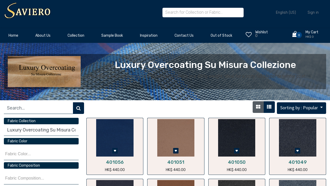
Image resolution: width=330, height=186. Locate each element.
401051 (175, 162)
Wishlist (261, 32)
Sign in (313, 12)
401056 (115, 162)
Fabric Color (17, 141)
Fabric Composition (24, 165)
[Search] (78, 108)
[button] (301, 108)
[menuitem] (13, 37)
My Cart (312, 32)
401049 (297, 162)
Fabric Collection (22, 121)
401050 (237, 162)
